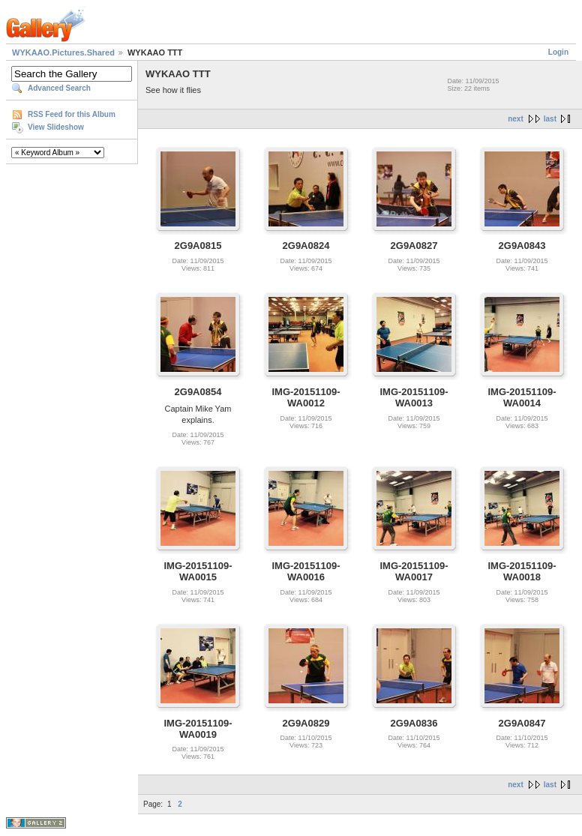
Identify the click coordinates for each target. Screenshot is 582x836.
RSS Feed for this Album (72, 114)
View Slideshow (56, 127)
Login (558, 52)
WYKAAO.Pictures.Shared (63, 52)
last (550, 119)
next (516, 119)
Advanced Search (59, 88)
